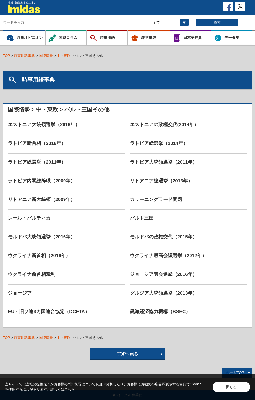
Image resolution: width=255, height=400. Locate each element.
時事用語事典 (24, 56)
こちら (69, 389)
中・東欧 (64, 56)
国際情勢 (46, 56)
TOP (6, 56)
